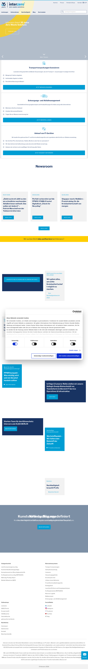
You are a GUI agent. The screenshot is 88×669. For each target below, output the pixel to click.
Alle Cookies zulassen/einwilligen (69, 356)
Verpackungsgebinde (51, 575)
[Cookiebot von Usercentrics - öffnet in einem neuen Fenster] (73, 311)
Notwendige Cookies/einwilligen (44, 356)
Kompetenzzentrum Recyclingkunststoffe (13, 572)
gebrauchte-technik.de (7, 619)
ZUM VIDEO (52, 396)
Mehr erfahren (10, 429)
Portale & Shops (71, 2)
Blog (34, 12)
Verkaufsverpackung (51, 569)
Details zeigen (73, 350)
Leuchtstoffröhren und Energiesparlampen (57, 588)
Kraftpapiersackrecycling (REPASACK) (12, 575)
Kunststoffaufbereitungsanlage (10, 569)
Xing (48, 616)
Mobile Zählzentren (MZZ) (8, 580)
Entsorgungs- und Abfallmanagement (56, 599)
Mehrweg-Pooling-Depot (8, 577)
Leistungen (4, 12)
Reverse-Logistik (50, 593)
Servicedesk (41, 12)
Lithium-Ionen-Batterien (52, 580)
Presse (62, 2)
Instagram (50, 608)
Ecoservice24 (5, 611)
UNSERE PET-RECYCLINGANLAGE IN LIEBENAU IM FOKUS (21, 279)
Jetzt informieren (9, 384)
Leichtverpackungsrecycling (9, 567)
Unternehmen (15, 12)
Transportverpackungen (52, 567)
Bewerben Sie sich (53, 492)
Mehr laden (44, 228)
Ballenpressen (49, 596)
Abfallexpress (5, 614)
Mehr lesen (8, 217)
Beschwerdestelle (6, 634)
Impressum (4, 626)
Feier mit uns (12, 31)
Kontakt (80, 2)
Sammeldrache (5, 616)
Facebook (50, 611)
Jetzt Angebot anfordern (44, 153)
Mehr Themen (44, 57)
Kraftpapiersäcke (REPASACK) (54, 591)
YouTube (49, 614)
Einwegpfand (49, 585)
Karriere (55, 2)
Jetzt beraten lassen (44, 120)
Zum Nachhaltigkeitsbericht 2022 (53, 295)
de (85, 2)
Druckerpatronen (50, 577)
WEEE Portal (5, 608)
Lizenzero (48, 572)
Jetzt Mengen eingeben (44, 87)
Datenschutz (5, 628)
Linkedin (49, 606)
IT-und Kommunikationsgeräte (54, 583)
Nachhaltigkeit (25, 12)
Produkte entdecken (53, 448)
